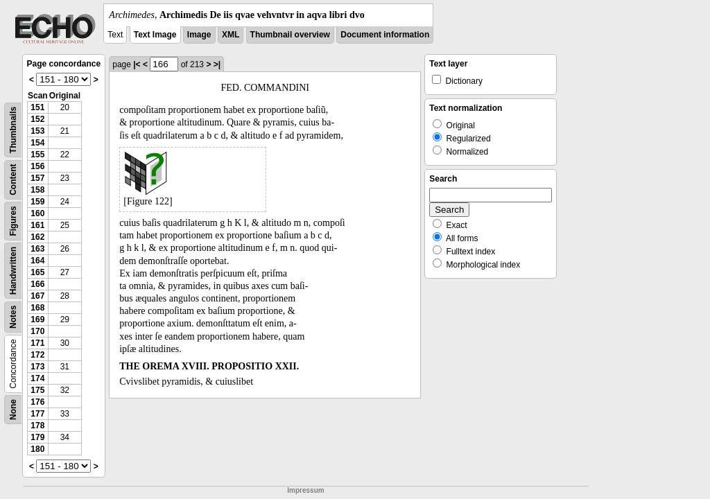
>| (217, 64)
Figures (13, 221)
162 (37, 237)
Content (13, 179)
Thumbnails (13, 130)
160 (37, 213)
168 (37, 308)
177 (37, 414)
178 (37, 425)
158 (37, 190)
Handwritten (13, 271)
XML (230, 35)
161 (37, 225)
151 (37, 107)
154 (37, 143)
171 (37, 343)
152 (37, 119)
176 (37, 402)
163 (37, 249)
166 (37, 284)
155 (37, 154)
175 (37, 390)
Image (199, 35)
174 (37, 378)
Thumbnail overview (290, 35)
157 (37, 178)
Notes (13, 317)
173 (37, 366)
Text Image (155, 35)
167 (37, 296)
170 (37, 331)
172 (37, 355)
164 (37, 260)
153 (37, 131)
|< (136, 64)
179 (37, 437)
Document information (384, 35)
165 (37, 272)
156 (37, 166)
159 (37, 202)
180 (37, 449)
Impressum (305, 490)
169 (37, 319)
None (13, 409)
